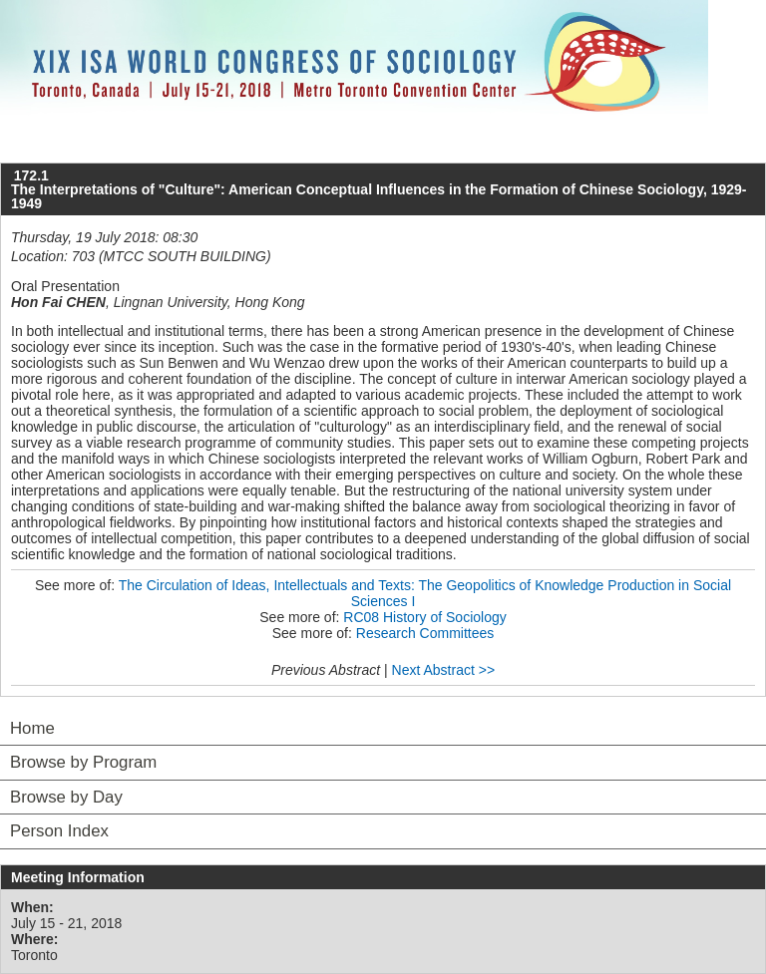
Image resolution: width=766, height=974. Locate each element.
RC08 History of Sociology (424, 617)
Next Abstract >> (444, 670)
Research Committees (425, 633)
